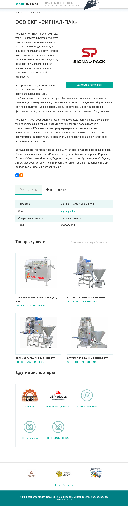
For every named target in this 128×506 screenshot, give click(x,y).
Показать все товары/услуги (87, 242)
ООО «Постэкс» (29, 438)
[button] (55, 485)
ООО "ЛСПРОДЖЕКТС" (58, 406)
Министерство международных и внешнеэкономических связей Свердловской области (65, 498)
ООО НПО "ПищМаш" (87, 406)
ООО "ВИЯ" (29, 406)
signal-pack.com (69, 211)
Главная (19, 12)
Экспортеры (35, 12)
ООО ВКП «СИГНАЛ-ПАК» (30, 305)
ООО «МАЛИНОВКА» (58, 438)
